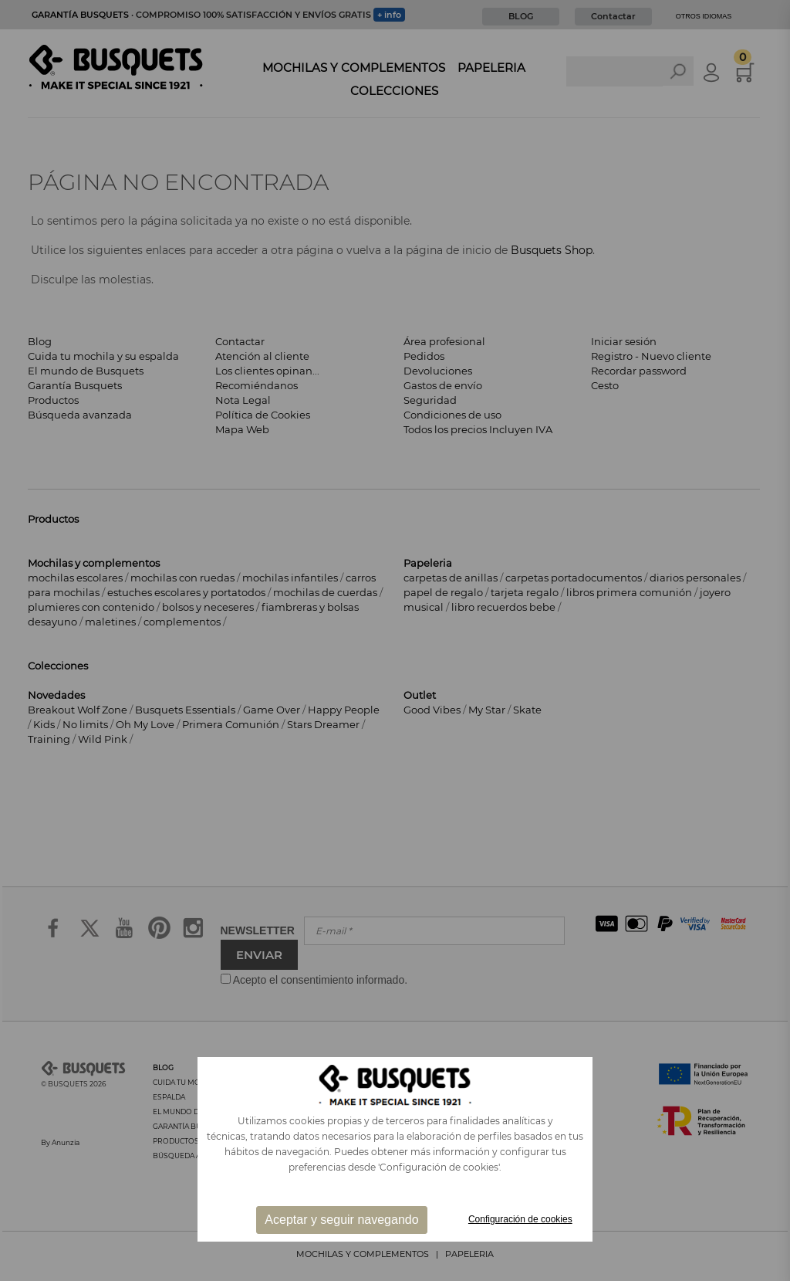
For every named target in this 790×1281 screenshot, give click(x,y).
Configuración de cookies (520, 1219)
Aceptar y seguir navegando (341, 1219)
